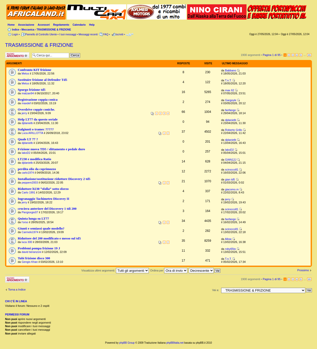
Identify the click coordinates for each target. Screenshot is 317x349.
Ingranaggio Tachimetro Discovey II (43, 199)
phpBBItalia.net (175, 342)
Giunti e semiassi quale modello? (41, 228)
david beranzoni (31, 251)
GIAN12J (230, 159)
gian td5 (230, 179)
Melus (25, 73)
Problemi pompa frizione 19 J (39, 248)
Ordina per (168, 270)
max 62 (229, 90)
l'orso (25, 222)
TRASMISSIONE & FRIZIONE (54, 29)
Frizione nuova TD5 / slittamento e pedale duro (51, 149)
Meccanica (28, 29)
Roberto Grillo (233, 129)
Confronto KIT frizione (34, 70)
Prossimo (303, 270)
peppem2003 (30, 182)
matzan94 (28, 93)
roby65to (230, 248)
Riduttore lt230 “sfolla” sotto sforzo (43, 189)
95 (309, 55)
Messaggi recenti (88, 34)
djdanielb (27, 123)
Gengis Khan (30, 261)
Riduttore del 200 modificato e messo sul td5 (49, 238)
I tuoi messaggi (67, 34)
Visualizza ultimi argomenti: (115, 270)
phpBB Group (127, 342)
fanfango (230, 110)
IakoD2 (26, 152)
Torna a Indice (17, 289)
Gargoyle (230, 100)
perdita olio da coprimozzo (37, 169)
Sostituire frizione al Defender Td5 (42, 80)
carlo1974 (28, 172)
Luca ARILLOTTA (32, 132)
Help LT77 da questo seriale (38, 119)
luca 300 (27, 242)
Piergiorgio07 (30, 212)
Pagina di (271, 54)
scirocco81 (231, 169)
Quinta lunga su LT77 (33, 218)
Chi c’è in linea (16, 301)
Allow (228, 238)
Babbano (230, 70)
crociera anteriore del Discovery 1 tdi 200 (47, 208)
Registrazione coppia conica (38, 99)
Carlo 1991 (28, 192)
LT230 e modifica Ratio (34, 159)
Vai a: (215, 290)
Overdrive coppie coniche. (36, 109)
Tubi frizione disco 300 (34, 258)
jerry (24, 113)
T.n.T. (228, 80)
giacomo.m (232, 189)
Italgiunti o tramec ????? (36, 129)
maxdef (26, 103)
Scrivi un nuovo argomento (17, 55)
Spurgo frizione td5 (31, 90)
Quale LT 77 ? (28, 139)
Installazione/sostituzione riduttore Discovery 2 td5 (54, 179)
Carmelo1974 (30, 232)
